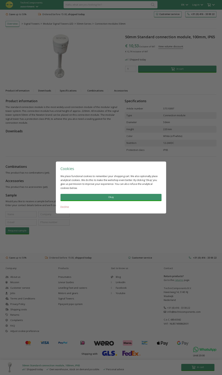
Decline (64, 206)
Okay (111, 197)
